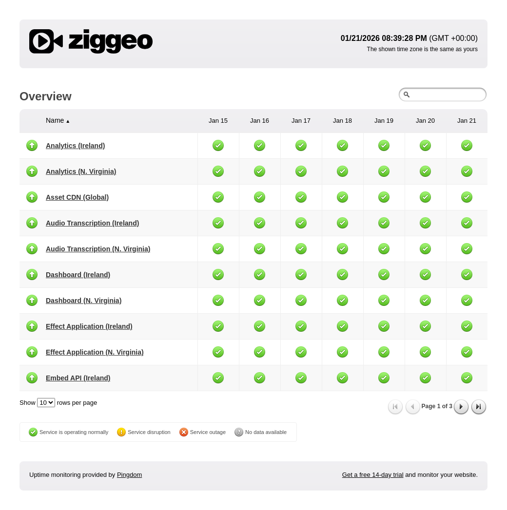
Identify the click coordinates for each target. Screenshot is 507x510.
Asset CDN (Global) (77, 197)
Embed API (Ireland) (78, 378)
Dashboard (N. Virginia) (83, 300)
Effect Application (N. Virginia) (95, 352)
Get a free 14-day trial (373, 474)
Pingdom (129, 474)
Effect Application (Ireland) (89, 326)
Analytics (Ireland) (75, 146)
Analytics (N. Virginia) (81, 171)
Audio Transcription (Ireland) (92, 223)
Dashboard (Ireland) (78, 275)
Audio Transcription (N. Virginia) (98, 249)
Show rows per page (58, 402)
